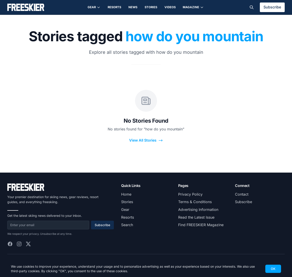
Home (126, 194)
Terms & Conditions (195, 201)
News (132, 7)
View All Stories (146, 140)
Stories (151, 7)
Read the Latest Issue (196, 217)
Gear (94, 7)
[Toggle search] (251, 7)
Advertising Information (198, 209)
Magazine (193, 7)
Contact (241, 194)
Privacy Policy (190, 194)
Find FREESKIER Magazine (201, 225)
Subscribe (272, 7)
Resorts (114, 7)
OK (273, 269)
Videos (170, 7)
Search (127, 225)
